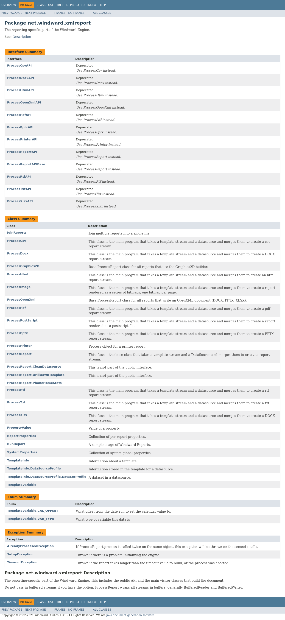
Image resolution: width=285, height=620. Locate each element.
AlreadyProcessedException (30, 546)
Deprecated (75, 5)
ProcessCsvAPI (19, 65)
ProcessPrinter (19, 345)
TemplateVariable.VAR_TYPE (30, 518)
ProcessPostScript (22, 320)
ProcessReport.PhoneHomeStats (34, 383)
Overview (8, 5)
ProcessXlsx (17, 415)
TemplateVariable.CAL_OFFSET (32, 510)
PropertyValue (19, 427)
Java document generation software (130, 615)
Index (91, 5)
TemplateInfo (18, 460)
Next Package (35, 12)
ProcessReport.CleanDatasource (34, 366)
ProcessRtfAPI (19, 176)
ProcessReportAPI (22, 152)
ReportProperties (21, 436)
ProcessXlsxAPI (20, 201)
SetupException (20, 554)
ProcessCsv (16, 241)
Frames (60, 12)
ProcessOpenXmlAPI (24, 102)
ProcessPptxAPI (20, 127)
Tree (60, 5)
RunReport (16, 444)
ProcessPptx (17, 333)
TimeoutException (22, 562)
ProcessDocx (17, 253)
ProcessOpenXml (21, 299)
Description (22, 37)
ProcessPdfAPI (19, 115)
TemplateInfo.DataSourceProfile (34, 468)
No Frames (76, 12)
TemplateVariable (21, 484)
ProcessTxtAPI (19, 189)
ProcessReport (19, 354)
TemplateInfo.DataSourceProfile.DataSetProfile (46, 476)
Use (51, 5)
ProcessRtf (16, 389)
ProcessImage (19, 287)
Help (102, 5)
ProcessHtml (17, 274)
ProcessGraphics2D (23, 266)
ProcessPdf (16, 308)
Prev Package (11, 12)
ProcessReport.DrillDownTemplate (35, 375)
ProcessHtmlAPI (20, 90)
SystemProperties (22, 452)
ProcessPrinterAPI (22, 139)
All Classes (102, 12)
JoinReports (17, 232)
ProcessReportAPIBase (26, 164)
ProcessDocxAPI (20, 78)
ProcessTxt (16, 402)
